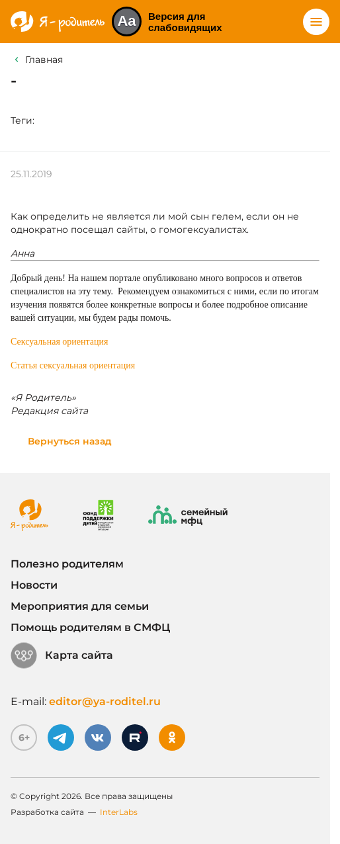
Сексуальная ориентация (59, 342)
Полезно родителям (67, 564)
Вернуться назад (70, 441)
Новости (34, 585)
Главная (44, 59)
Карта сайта (62, 655)
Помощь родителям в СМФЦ (90, 627)
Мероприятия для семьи (80, 606)
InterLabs (119, 812)
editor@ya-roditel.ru (105, 701)
